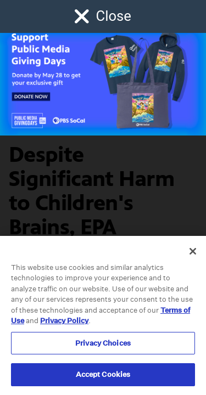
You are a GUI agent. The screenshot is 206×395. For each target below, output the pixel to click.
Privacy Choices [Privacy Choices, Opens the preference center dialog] (103, 343)
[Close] (193, 251)
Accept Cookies (103, 374)
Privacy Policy (64, 320)
